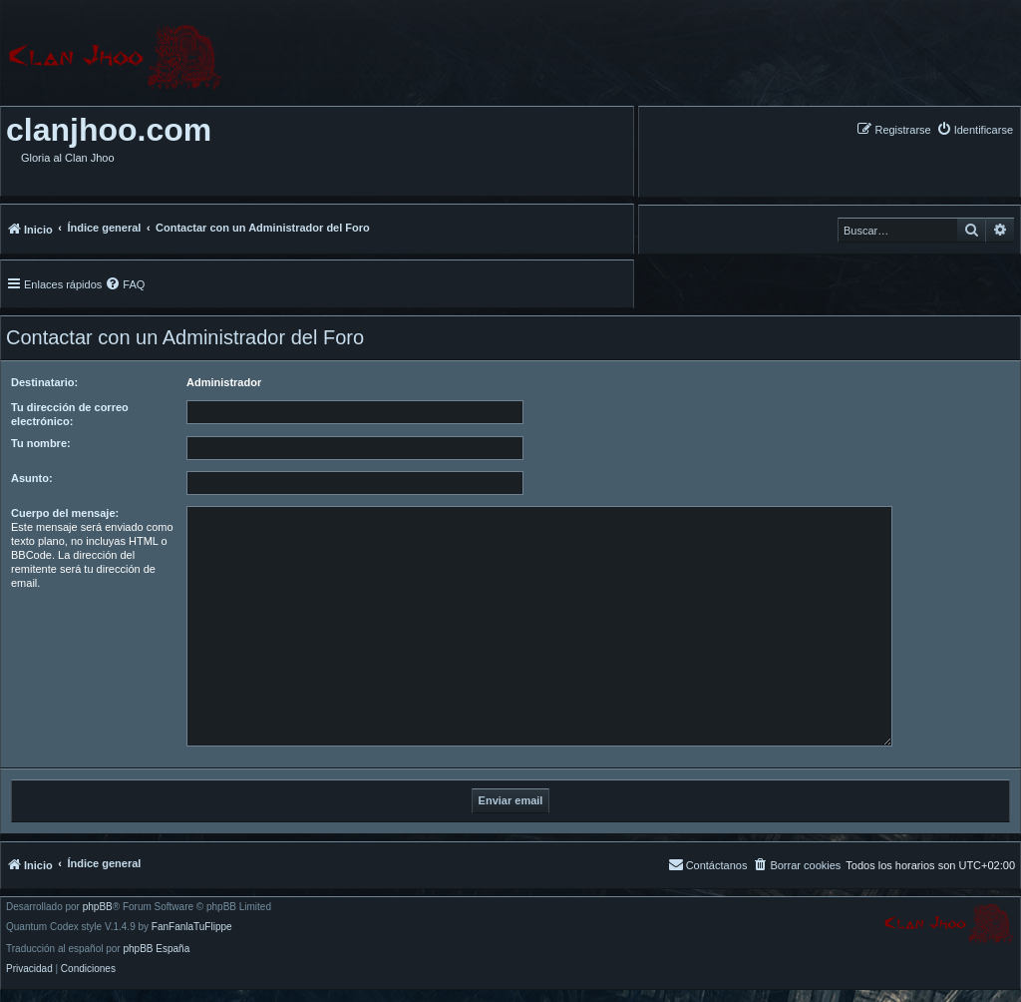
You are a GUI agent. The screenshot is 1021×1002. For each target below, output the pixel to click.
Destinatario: (44, 382)
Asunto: (32, 478)
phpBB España (156, 949)
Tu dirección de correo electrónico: (70, 414)
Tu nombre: (41, 443)
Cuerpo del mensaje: (65, 513)
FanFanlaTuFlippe (192, 927)
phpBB (98, 907)
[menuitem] (974, 129)
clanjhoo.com (108, 130)
